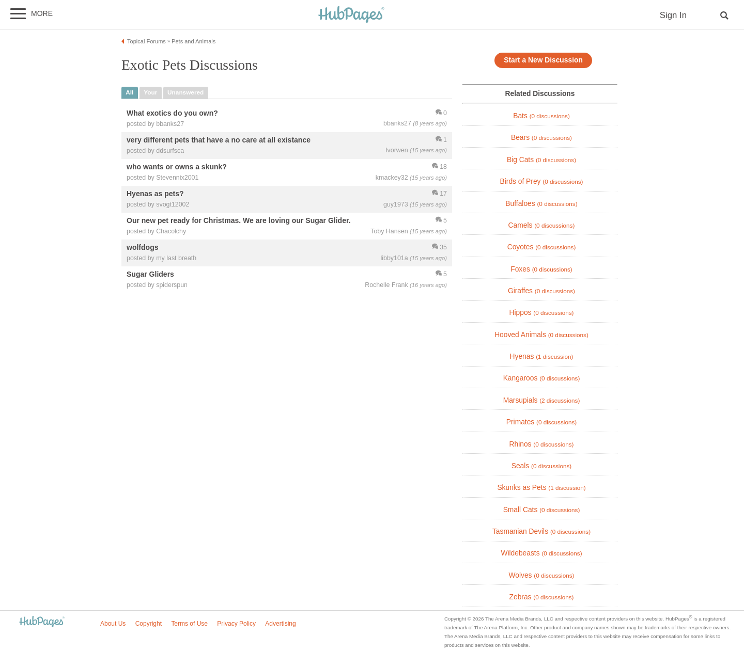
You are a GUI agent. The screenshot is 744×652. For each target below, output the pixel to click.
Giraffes (541, 291)
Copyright (148, 623)
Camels (541, 225)
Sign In (673, 15)
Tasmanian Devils (541, 531)
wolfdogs (143, 248)
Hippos (541, 312)
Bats (541, 116)
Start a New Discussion (543, 60)
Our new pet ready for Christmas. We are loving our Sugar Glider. (239, 221)
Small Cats (541, 510)
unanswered (185, 92)
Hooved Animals (541, 335)
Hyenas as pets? (155, 193)
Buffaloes (541, 204)
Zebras (541, 597)
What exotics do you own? (172, 113)
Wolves (542, 575)
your (150, 92)
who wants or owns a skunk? (177, 167)
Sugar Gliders (150, 275)
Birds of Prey (541, 181)
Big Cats (541, 160)
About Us (113, 623)
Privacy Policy (236, 623)
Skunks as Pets (541, 487)
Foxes (541, 269)
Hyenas (542, 356)
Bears (541, 137)
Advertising (280, 623)
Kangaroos (541, 378)
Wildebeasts (541, 553)
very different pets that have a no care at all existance (219, 140)
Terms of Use (189, 623)
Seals (542, 466)
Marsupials (541, 400)
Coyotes (541, 247)
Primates (541, 422)
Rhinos (541, 444)
